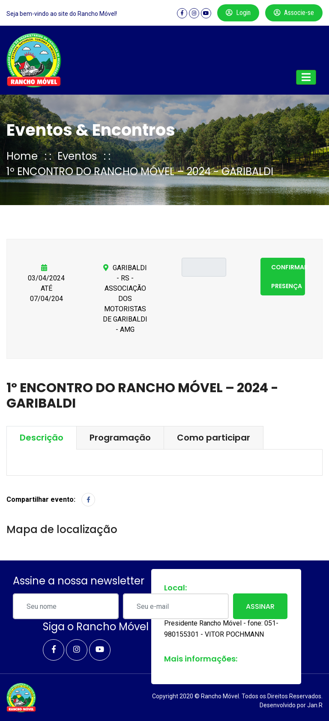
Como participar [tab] (213, 438)
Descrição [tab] (41, 438)
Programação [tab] (120, 438)
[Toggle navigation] (306, 77)
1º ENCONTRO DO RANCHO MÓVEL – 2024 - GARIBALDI (139, 171)
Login (238, 13)
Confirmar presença (288, 276)
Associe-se (294, 13)
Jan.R (315, 705)
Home (22, 156)
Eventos (77, 156)
